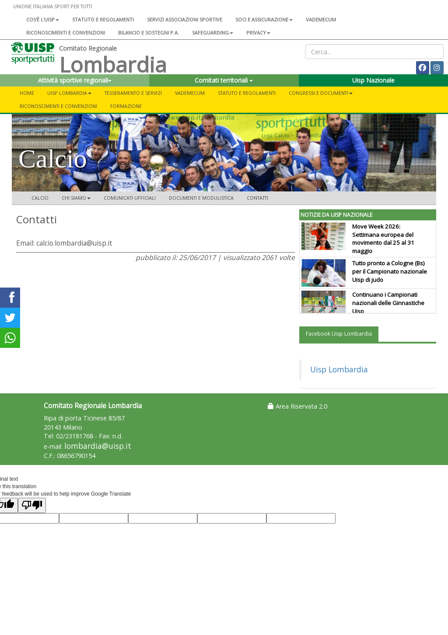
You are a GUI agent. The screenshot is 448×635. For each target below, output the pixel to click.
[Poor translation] (32, 505)
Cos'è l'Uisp (42, 19)
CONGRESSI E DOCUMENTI (321, 93)
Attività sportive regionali (75, 80)
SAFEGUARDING (212, 32)
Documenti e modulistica (201, 197)
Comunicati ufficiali (130, 197)
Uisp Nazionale (373, 80)
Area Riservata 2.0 (297, 406)
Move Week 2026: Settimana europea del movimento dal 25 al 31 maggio (383, 238)
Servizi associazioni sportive (184, 19)
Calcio (40, 197)
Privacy (258, 32)
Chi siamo (76, 197)
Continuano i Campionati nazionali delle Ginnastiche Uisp (388, 303)
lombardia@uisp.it (97, 446)
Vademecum (321, 19)
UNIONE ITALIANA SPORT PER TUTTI (52, 6)
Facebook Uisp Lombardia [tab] (339, 333)
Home (27, 93)
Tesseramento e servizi (133, 93)
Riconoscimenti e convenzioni (65, 32)
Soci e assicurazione (264, 19)
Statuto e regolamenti (103, 19)
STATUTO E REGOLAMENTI (247, 93)
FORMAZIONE (126, 106)
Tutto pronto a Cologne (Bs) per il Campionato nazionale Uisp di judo (389, 271)
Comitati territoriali (224, 80)
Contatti (257, 197)
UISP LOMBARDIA (69, 93)
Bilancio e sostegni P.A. (148, 32)
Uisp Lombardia (339, 369)
